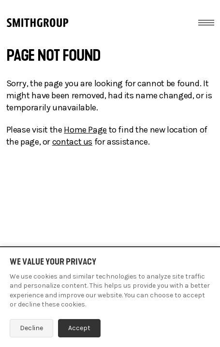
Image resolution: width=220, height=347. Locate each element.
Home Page (85, 129)
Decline (31, 328)
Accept (79, 328)
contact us (72, 141)
